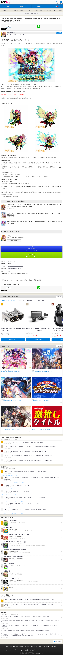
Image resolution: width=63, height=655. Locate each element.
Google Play (31, 255)
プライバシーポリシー (29, 646)
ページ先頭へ (58, 641)
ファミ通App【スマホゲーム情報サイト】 (10, 10)
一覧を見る (59, 296)
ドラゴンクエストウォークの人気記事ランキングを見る (13, 482)
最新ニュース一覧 (25, 10)
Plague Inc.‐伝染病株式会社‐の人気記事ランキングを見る (13, 501)
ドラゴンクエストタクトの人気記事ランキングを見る (12, 513)
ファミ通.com (45, 646)
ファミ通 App (6, 2)
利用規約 (15, 646)
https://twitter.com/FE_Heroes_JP (15, 268)
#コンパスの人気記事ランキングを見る (9, 475)
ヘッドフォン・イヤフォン (8, 300)
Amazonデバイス (31, 300)
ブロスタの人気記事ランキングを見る (9, 494)
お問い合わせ (9, 646)
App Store (31, 248)
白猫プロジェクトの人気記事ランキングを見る (11, 488)
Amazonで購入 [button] (12, 339)
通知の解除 (38, 646)
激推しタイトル (34, 13)
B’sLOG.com (53, 646)
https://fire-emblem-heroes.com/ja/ (15, 266)
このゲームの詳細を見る (14, 240)
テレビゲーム (41, 300)
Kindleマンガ (21, 300)
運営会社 (21, 646)
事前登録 (27, 13)
